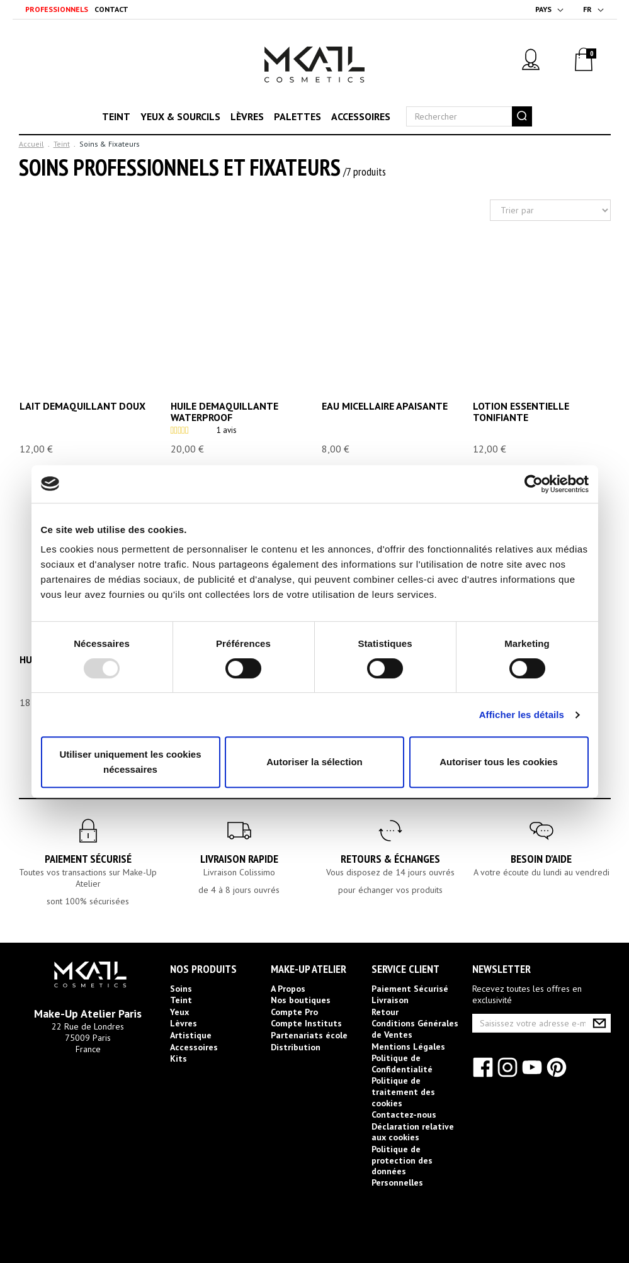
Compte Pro (294, 1012)
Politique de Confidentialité (402, 1063)
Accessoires (360, 116)
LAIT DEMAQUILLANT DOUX (82, 406)
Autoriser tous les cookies (498, 761)
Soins (181, 988)
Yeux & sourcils (180, 116)
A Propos (288, 988)
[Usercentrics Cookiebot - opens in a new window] (534, 483)
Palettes (297, 116)
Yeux (179, 1012)
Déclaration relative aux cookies (412, 1132)
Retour (385, 1012)
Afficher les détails (521, 714)
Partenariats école (309, 1035)
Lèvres (247, 116)
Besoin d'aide (541, 858)
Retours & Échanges (390, 858)
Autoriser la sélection (314, 761)
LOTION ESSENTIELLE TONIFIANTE (521, 411)
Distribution (295, 1047)
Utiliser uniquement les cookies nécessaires (130, 762)
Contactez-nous (403, 1114)
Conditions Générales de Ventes (414, 1029)
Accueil (31, 144)
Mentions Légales (408, 1046)
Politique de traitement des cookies (403, 1091)
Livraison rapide (239, 858)
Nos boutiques (301, 1000)
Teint (116, 116)
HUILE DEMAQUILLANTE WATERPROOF (224, 411)
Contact (111, 9)
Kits (178, 1058)
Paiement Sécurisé (88, 858)
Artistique (191, 1035)
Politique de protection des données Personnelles (402, 1165)
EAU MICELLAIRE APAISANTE (385, 406)
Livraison (390, 1000)
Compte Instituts (306, 1023)
